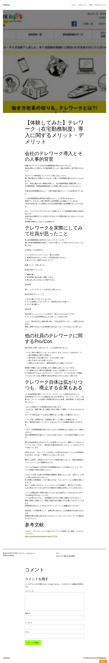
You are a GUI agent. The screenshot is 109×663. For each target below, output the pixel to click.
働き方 (66, 556)
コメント (29, 591)
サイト (27, 632)
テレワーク (59, 556)
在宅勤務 (72, 556)
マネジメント (30, 553)
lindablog (6, 5)
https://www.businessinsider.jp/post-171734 (41, 536)
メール (28, 623)
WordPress (102, 658)
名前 (27, 613)
